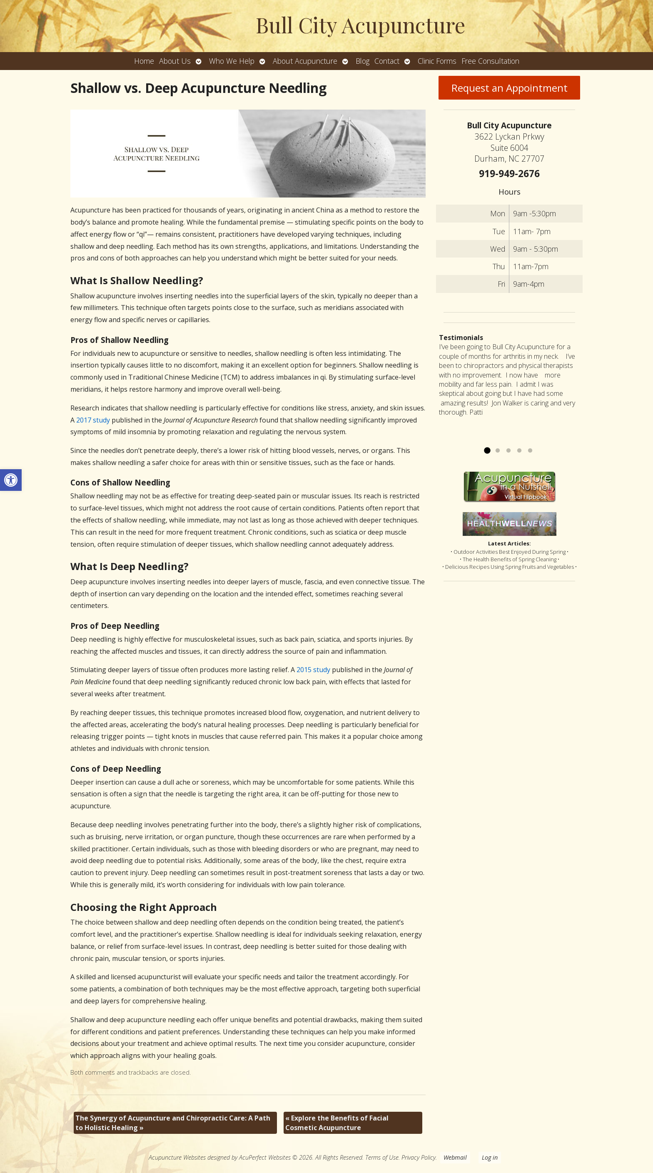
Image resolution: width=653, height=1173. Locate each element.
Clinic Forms (437, 61)
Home (144, 61)
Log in (490, 1157)
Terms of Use (382, 1157)
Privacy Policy (418, 1157)
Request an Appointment (509, 88)
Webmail (455, 1157)
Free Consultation (490, 61)
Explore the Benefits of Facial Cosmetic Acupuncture (337, 1122)
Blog (362, 61)
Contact (386, 61)
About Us (175, 61)
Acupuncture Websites (177, 1157)
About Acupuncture (305, 61)
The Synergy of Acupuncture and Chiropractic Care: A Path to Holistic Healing (172, 1122)
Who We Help (231, 61)
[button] (11, 480)
